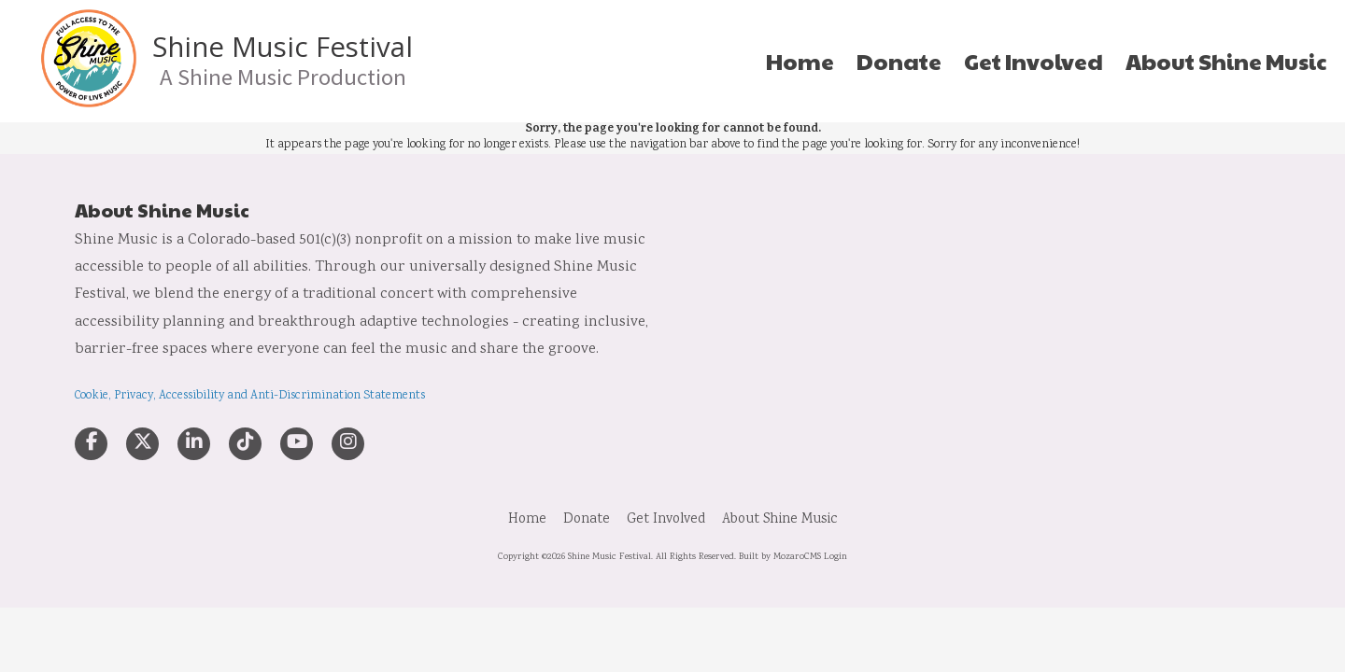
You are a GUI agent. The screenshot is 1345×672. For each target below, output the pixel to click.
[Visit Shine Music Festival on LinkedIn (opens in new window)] (193, 443)
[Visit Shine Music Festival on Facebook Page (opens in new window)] (91, 443)
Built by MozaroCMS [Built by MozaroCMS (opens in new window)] (780, 557)
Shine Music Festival (282, 46)
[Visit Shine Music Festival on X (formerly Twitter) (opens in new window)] (142, 443)
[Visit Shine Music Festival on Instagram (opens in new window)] (348, 443)
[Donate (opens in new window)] (899, 62)
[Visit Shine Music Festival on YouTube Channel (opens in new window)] (296, 443)
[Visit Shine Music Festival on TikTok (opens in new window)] (245, 443)
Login (835, 557)
